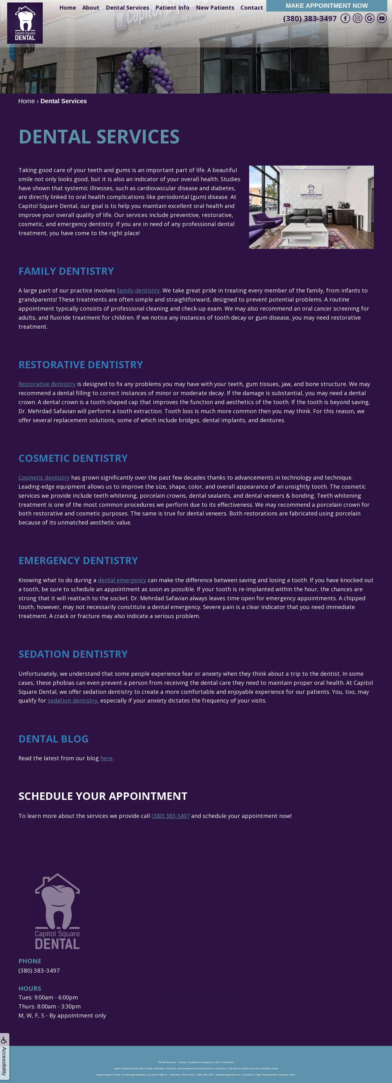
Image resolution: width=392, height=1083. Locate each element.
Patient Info (172, 7)
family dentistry (138, 290)
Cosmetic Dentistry (75, 458)
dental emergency (122, 580)
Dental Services (127, 7)
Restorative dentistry (46, 384)
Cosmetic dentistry (44, 477)
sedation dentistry (72, 700)
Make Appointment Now (327, 5)
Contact (251, 7)
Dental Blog (55, 738)
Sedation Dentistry (75, 653)
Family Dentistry (68, 270)
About (90, 7)
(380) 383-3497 (310, 18)
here (106, 758)
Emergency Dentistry (81, 560)
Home (67, 7)
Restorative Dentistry (84, 364)
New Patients (215, 7)
